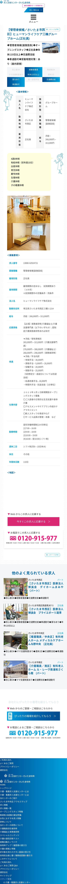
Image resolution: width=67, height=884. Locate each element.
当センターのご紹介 (8, 798)
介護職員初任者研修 (8, 828)
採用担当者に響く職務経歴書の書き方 (16, 855)
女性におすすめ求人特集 (10, 818)
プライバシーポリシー (9, 766)
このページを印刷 (53, 29)
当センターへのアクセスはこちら (32, 747)
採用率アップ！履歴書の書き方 (13, 845)
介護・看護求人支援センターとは (14, 794)
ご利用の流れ (5, 759)
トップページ (5, 788)
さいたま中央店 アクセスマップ (13, 801)
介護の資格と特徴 (7, 848)
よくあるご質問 (6, 763)
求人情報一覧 (5, 808)
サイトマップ (5, 875)
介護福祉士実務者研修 (9, 831)
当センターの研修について (11, 825)
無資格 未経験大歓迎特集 (10, 815)
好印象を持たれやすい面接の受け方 (15, 852)
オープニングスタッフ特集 (11, 811)
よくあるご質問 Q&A (9, 865)
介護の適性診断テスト (9, 838)
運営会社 (4, 770)
